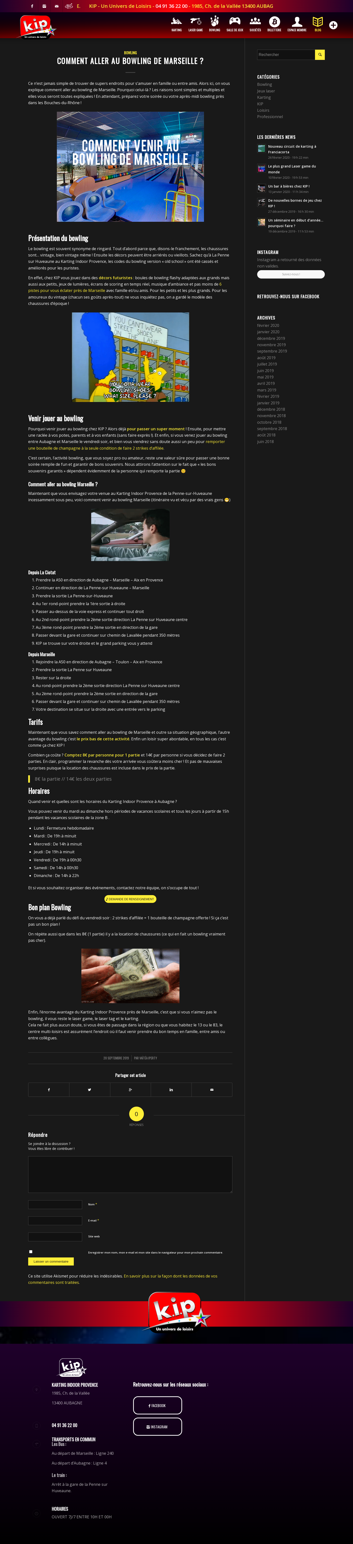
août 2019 (266, 357)
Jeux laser (266, 91)
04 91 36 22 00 (217, 6)
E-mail (93, 1220)
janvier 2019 (268, 403)
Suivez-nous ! (291, 274)
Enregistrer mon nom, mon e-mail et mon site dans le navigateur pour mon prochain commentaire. (155, 1252)
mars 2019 (266, 390)
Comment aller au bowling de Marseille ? (130, 60)
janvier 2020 (268, 331)
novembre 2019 (271, 344)
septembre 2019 (272, 351)
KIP (260, 104)
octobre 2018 (269, 422)
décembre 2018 (271, 409)
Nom (92, 1204)
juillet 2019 (267, 364)
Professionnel (270, 116)
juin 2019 (265, 370)
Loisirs (263, 110)
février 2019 (268, 396)
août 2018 (266, 435)
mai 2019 (265, 377)
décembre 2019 (271, 338)
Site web (94, 1236)
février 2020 (268, 325)
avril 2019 (266, 383)
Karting (264, 97)
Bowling (130, 52)
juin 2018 (265, 441)
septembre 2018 (272, 428)
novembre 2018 (271, 415)
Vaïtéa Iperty (148, 1058)
